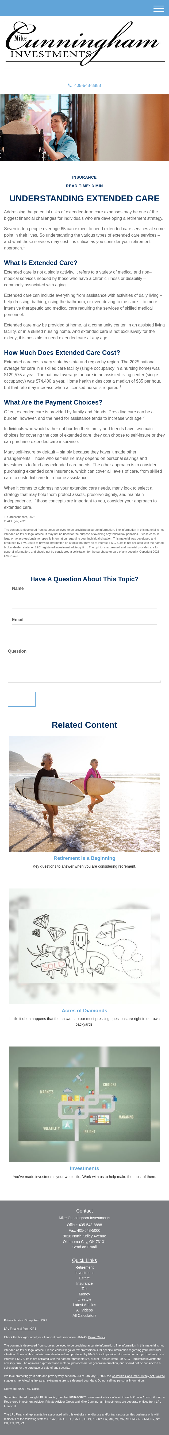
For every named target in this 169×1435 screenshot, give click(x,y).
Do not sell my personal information (121, 1380)
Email (18, 619)
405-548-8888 (84, 85)
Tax (84, 1289)
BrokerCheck (96, 1337)
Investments (84, 1168)
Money (84, 1294)
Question (17, 651)
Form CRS (40, 1320)
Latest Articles (84, 1305)
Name (18, 588)
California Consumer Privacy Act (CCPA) (138, 1376)
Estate (84, 1278)
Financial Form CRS (23, 1328)
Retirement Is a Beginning (85, 858)
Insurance (84, 1283)
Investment (84, 1273)
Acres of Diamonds (84, 1010)
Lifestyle (84, 1299)
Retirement (84, 1267)
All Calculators (84, 1315)
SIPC (82, 1397)
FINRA (74, 1397)
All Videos (84, 1310)
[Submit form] (22, 699)
